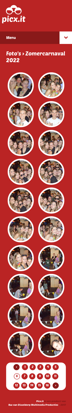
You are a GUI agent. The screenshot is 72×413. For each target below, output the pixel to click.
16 (47, 385)
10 (47, 376)
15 (39, 385)
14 (31, 385)
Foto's (13, 53)
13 (24, 385)
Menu (11, 37)
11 (55, 376)
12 (16, 385)
